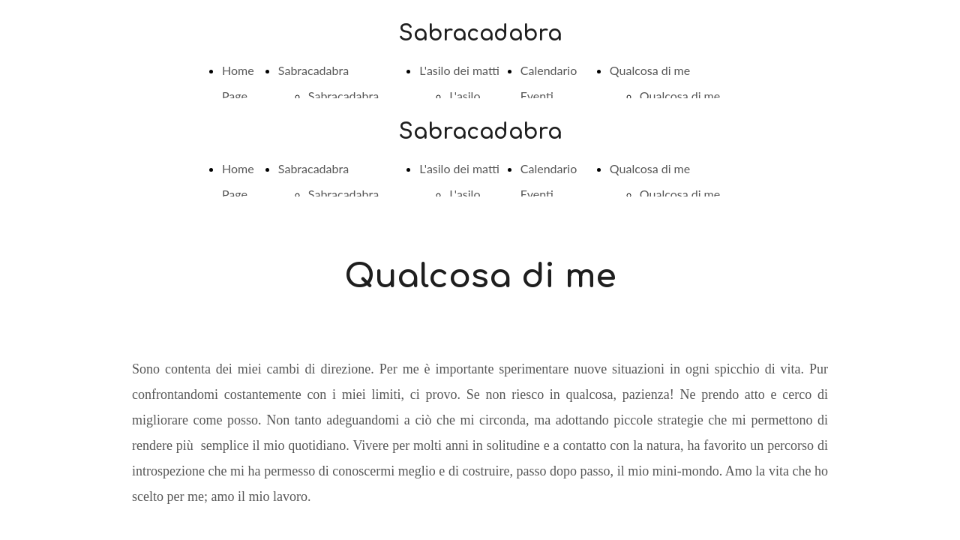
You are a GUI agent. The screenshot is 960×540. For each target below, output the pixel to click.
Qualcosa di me (650, 70)
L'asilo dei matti (459, 70)
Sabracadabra (313, 70)
